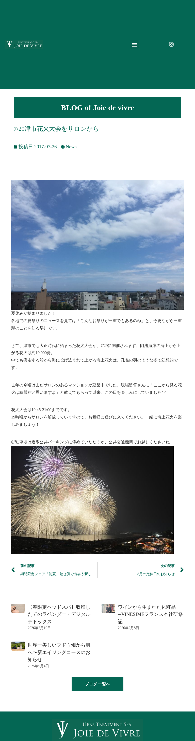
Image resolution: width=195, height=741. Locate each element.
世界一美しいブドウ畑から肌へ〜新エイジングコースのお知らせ (59, 652)
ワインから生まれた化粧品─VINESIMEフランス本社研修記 (150, 614)
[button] (134, 44)
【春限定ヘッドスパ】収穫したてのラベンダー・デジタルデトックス (59, 614)
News (71, 146)
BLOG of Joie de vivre (97, 107)
